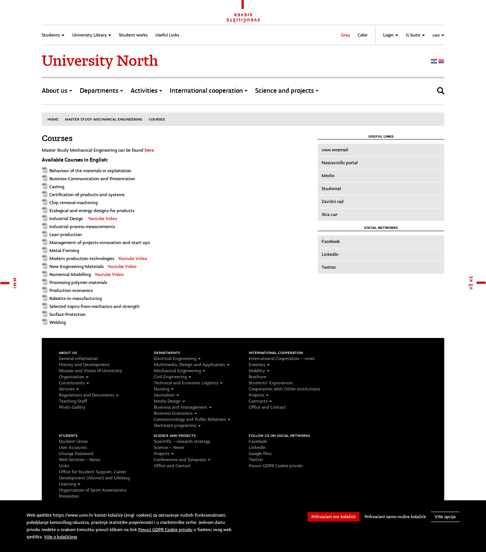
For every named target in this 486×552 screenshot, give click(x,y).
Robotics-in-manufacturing (75, 298)
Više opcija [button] (445, 516)
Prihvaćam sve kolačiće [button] (333, 516)
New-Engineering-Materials (76, 266)
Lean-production (65, 234)
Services (69, 389)
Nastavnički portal (340, 162)
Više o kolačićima (60, 536)
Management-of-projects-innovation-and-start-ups (99, 242)
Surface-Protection (67, 314)
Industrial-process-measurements (82, 226)
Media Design (169, 401)
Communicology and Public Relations (192, 419)
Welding (57, 322)
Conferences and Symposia (182, 459)
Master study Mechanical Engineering (103, 119)
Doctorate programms (177, 425)
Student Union (73, 441)
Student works (133, 35)
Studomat (331, 188)
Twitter (329, 267)
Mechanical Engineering (179, 370)
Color (363, 35)
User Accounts (73, 447)
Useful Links (167, 35)
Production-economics (71, 290)
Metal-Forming (64, 250)
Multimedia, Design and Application (192, 364)
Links (64, 465)
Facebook (331, 241)
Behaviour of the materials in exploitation (90, 170)
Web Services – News (79, 459)
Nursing (164, 389)
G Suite (415, 35)
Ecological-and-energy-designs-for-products (91, 210)
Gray (345, 35)
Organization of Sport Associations (92, 490)
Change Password (76, 453)
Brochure (257, 376)
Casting (56, 186)
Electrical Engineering (177, 358)
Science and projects (287, 91)
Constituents (74, 382)
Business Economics (175, 413)
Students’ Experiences (271, 382)
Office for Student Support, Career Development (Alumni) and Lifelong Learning (94, 478)
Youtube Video (102, 218)
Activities (146, 91)
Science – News (169, 447)
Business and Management (183, 407)
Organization (74, 376)
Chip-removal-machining (73, 202)
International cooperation (209, 91)
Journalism (166, 395)
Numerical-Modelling (70, 274)
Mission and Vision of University (90, 370)
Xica (330, 214)
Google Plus (260, 453)
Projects (259, 395)
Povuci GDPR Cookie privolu (276, 465)
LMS (438, 35)
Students (53, 35)
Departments (101, 91)
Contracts (260, 401)
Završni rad (333, 201)
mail (335, 149)
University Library (91, 35)
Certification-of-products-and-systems (87, 194)
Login (390, 35)
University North (100, 61)
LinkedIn (330, 254)
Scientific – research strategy (182, 441)
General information (78, 358)
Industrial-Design (66, 218)
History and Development (84, 364)
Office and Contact (267, 407)
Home (52, 119)
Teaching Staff (73, 401)
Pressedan (69, 496)
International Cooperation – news (282, 358)
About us (57, 91)
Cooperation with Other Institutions (284, 389)
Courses (157, 119)
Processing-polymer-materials (78, 282)
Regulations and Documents (89, 395)
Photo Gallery (72, 407)
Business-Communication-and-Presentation (92, 178)
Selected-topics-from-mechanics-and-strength (94, 306)
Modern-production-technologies (81, 258)
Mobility (259, 370)
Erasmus (259, 364)
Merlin (328, 175)
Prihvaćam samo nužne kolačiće (395, 516)
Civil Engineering (172, 376)
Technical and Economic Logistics (188, 382)
